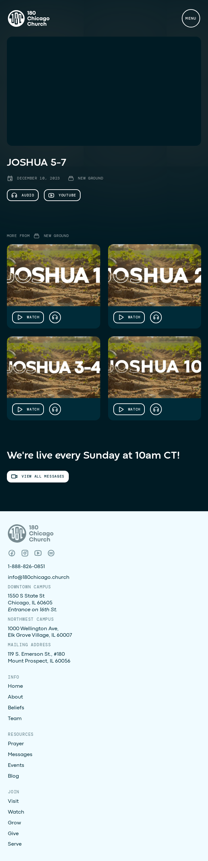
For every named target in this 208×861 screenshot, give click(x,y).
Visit (13, 801)
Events (16, 765)
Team (15, 719)
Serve (15, 844)
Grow (14, 823)
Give (13, 834)
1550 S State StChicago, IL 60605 (32, 603)
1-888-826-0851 (26, 567)
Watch (16, 812)
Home (15, 686)
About (15, 697)
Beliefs (16, 708)
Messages (20, 754)
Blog (13, 776)
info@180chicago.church (38, 577)
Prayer (16, 744)
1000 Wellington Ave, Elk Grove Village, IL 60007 (40, 632)
